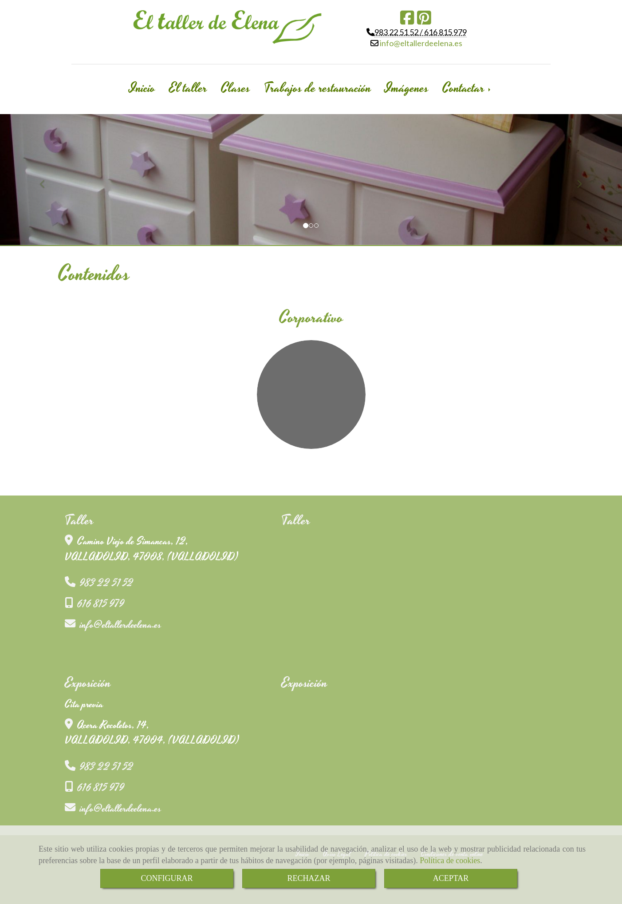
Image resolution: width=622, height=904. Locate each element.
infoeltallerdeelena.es (420, 43)
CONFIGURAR (167, 878)
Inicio (142, 88)
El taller (188, 88)
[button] (46, 180)
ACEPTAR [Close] (451, 878)
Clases (235, 88)
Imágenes (407, 88)
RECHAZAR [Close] (308, 878)
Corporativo (311, 317)
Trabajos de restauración (317, 88)
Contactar (467, 88)
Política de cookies (450, 860)
